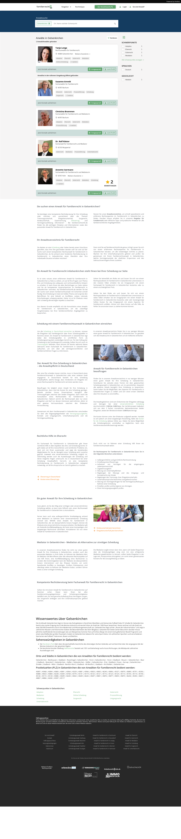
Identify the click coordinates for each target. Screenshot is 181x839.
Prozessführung (79, 92)
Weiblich (128, 80)
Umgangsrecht (115, 698)
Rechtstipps (80, 7)
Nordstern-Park (49, 644)
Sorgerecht (59, 95)
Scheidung (90, 92)
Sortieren (112, 38)
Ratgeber (66, 7)
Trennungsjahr (42, 344)
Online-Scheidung (62, 62)
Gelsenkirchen (44, 24)
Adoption (59, 58)
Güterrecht (76, 58)
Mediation (85, 58)
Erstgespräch (95, 69)
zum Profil (110, 69)
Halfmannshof (69, 648)
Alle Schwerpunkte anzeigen (133, 60)
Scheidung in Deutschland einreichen (58, 331)
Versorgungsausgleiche (78, 414)
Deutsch (128, 70)
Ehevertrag (75, 221)
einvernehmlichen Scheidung (132, 404)
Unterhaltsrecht (92, 152)
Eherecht (67, 58)
